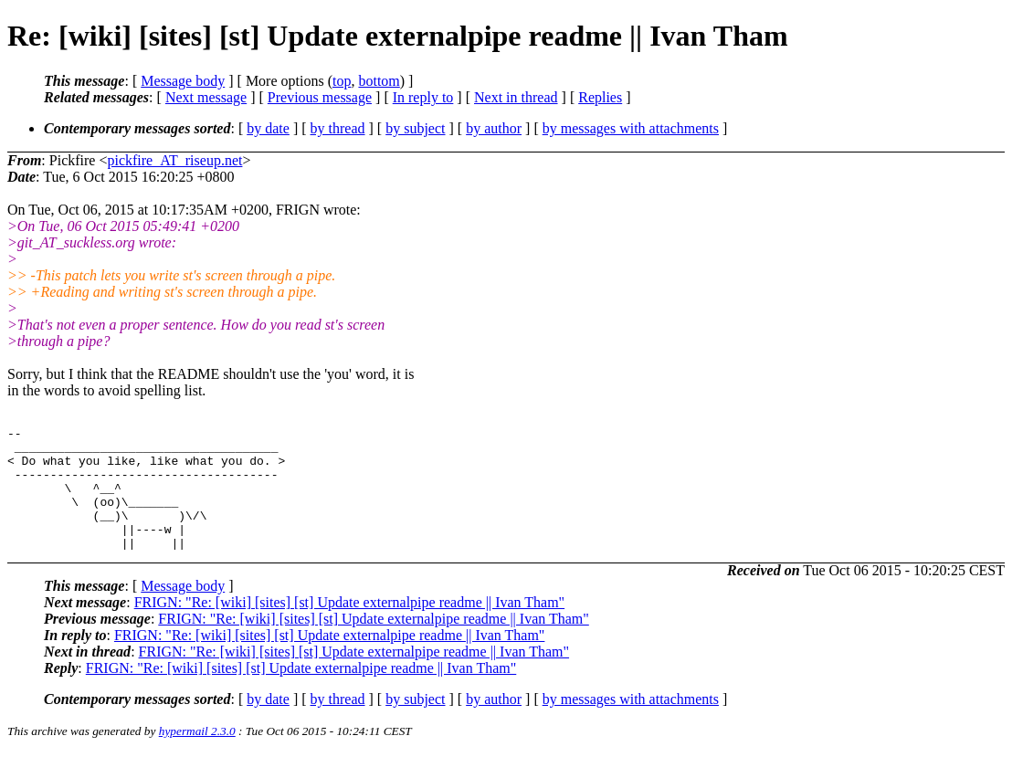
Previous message (320, 97)
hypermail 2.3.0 (197, 755)
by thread (338, 128)
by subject (415, 128)
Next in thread (516, 97)
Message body (183, 81)
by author (494, 128)
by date (268, 128)
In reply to (423, 97)
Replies (600, 97)
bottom (378, 81)
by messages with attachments (631, 128)
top (341, 81)
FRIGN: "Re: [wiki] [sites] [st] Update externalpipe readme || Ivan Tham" (349, 627)
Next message (206, 97)
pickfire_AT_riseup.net (174, 160)
